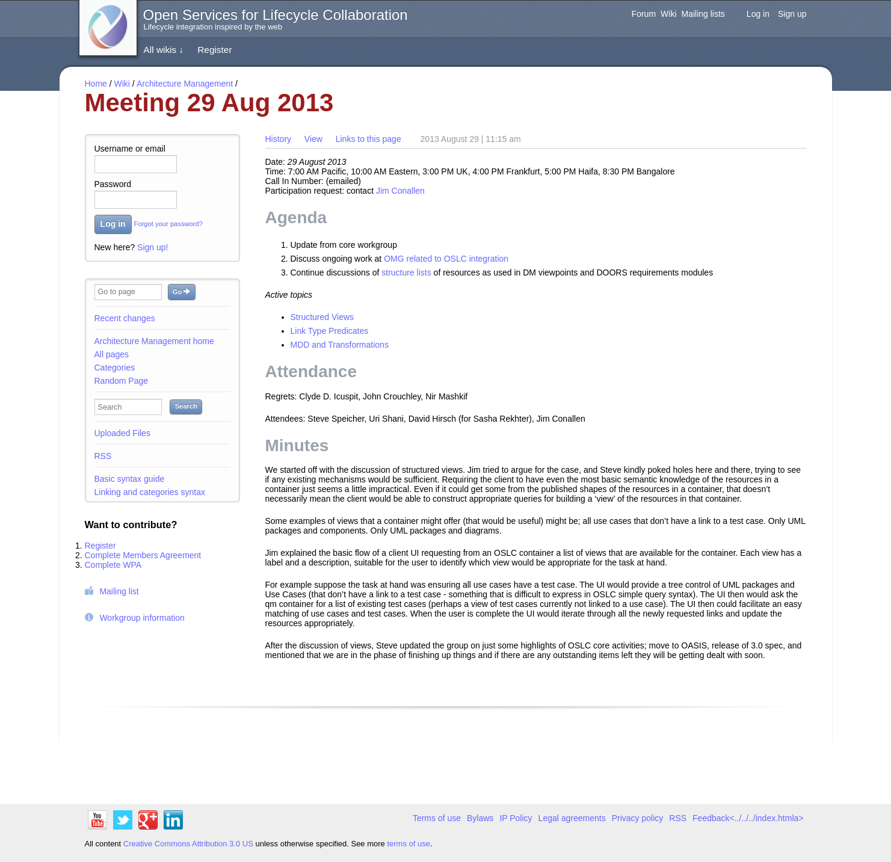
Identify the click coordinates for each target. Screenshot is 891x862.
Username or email (129, 148)
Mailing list (118, 591)
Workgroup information (141, 618)
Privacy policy (638, 818)
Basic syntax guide (129, 479)
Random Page (121, 381)
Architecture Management (185, 83)
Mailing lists (703, 14)
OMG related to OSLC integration (446, 258)
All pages (111, 354)
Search (186, 406)
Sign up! (152, 247)
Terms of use (437, 818)
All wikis (164, 50)
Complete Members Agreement (143, 555)
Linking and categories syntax (149, 492)
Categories (114, 367)
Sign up (792, 14)
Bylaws (480, 818)
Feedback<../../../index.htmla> (747, 818)
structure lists (406, 272)
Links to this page (368, 139)
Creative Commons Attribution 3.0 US (188, 843)
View (313, 139)
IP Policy (515, 818)
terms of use (408, 843)
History (278, 139)
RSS (103, 456)
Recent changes (124, 318)
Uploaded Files (122, 433)
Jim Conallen (400, 190)
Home (96, 83)
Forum (644, 14)
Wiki (668, 14)
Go (182, 291)
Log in (758, 14)
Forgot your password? (168, 224)
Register (214, 50)
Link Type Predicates (330, 331)
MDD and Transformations (340, 344)
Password (112, 184)
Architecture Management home (154, 341)
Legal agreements (572, 818)
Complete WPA (113, 565)
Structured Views (322, 317)
